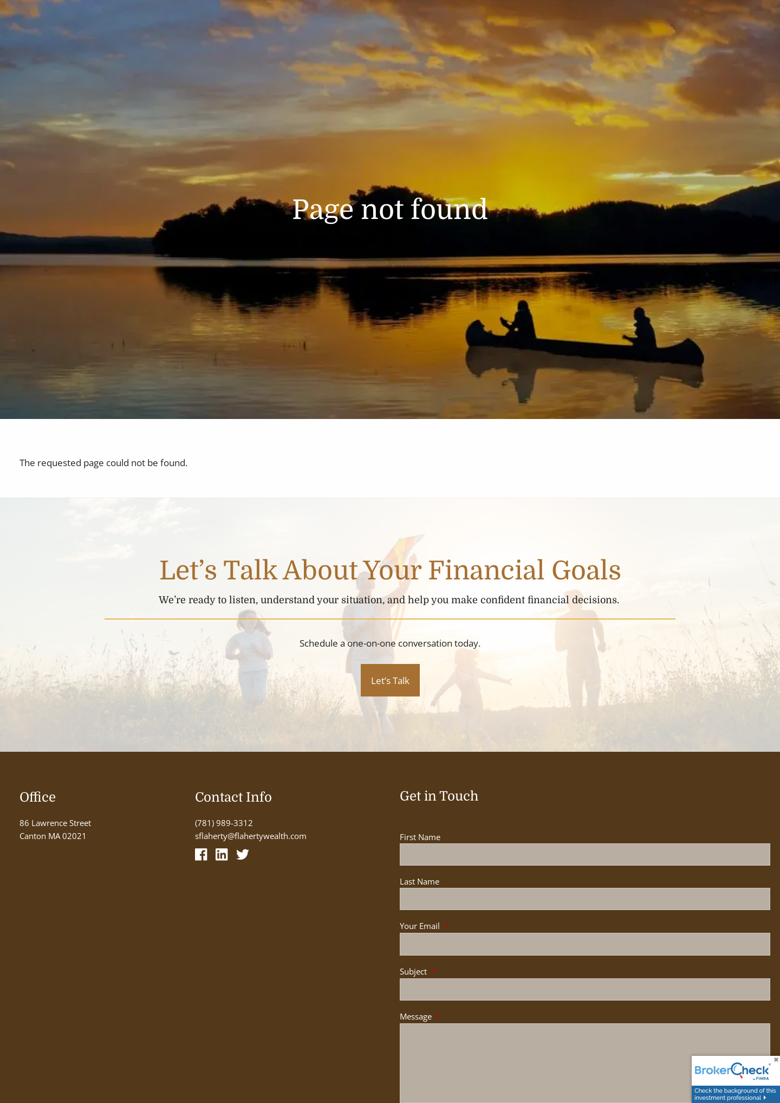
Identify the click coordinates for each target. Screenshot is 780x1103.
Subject (453, 971)
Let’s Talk (390, 680)
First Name (420, 836)
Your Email (460, 925)
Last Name (419, 881)
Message (456, 1016)
